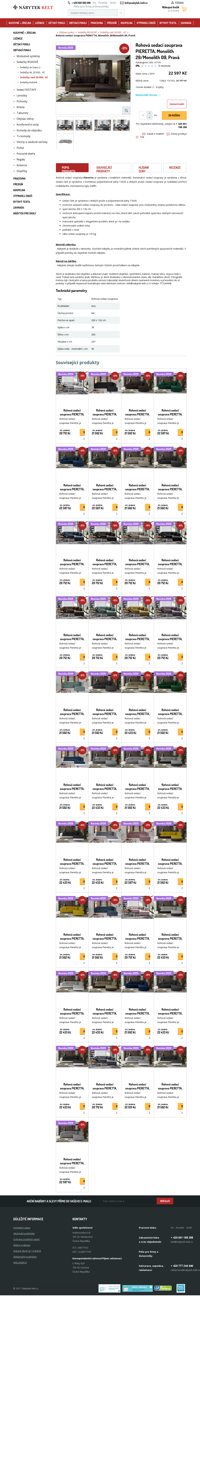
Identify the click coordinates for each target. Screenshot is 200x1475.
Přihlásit (177, 2)
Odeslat (165, 1201)
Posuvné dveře (26, 153)
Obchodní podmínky (24, 1233)
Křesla (20, 107)
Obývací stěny (25, 119)
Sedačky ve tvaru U (30, 67)
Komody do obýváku (29, 130)
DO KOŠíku (174, 115)
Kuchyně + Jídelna (20, 23)
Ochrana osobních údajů (26, 1239)
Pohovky (22, 101)
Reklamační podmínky (25, 1256)
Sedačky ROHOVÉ (27, 62)
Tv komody (23, 136)
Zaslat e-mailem (153, 133)
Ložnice (39, 23)
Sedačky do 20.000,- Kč (32, 72)
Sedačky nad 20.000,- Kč (34, 77)
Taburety (22, 113)
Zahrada (186, 23)
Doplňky (22, 171)
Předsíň (112, 23)
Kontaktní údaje (21, 1227)
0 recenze (164, 66)
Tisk (140, 136)
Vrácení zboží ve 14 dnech (27, 1250)
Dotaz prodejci (177, 133)
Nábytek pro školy (24, 213)
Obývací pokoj (78, 23)
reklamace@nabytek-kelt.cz (185, 1270)
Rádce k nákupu (21, 1245)
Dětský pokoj (57, 23)
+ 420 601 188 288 (81, 2)
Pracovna (97, 23)
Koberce (22, 165)
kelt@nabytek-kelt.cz (136, 2)
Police (20, 148)
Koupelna (126, 23)
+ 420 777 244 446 (182, 1266)
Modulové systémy (28, 56)
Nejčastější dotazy (148, 94)
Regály (21, 159)
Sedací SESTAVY (26, 89)
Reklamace (20, 1262)
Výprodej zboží (146, 23)
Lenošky (22, 95)
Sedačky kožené (28, 82)
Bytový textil (168, 23)
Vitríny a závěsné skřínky (32, 142)
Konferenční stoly (28, 124)
